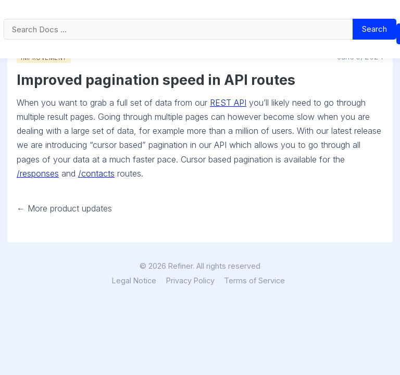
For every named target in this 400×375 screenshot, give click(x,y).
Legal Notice (134, 280)
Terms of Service (254, 280)
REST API (228, 102)
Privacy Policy (190, 280)
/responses (38, 173)
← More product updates (64, 208)
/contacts (96, 173)
